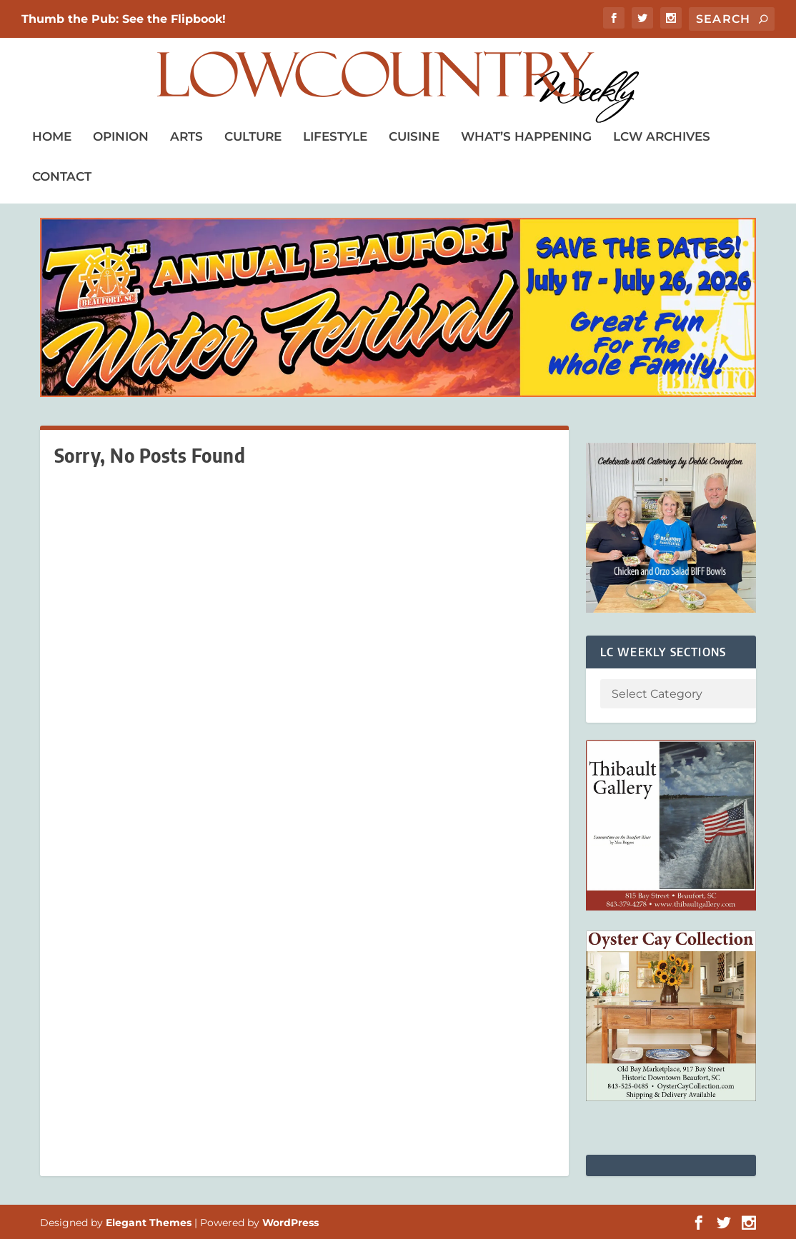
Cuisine (414, 136)
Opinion (121, 136)
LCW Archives (661, 136)
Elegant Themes (148, 1222)
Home (51, 136)
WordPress (290, 1222)
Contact (61, 176)
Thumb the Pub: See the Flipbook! (123, 19)
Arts (186, 136)
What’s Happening (526, 136)
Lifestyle (335, 136)
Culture (253, 136)
